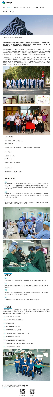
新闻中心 (16, 7)
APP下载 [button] (12, 11)
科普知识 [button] (35, 7)
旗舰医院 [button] (5, 11)
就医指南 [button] (42, 7)
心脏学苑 (22, 7)
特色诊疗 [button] (29, 7)
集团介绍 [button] (9, 7)
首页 (4, 7)
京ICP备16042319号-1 (6, 388)
